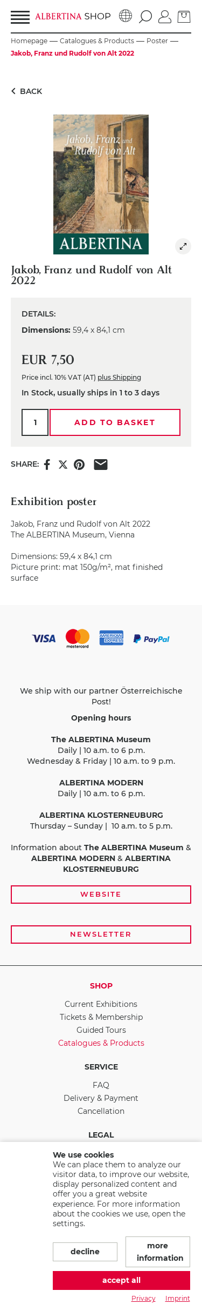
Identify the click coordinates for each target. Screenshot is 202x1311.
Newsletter (101, 934)
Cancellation (101, 1111)
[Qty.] (35, 422)
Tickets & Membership (101, 1017)
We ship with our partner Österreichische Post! (101, 696)
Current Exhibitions (101, 1004)
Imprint (177, 1298)
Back (24, 91)
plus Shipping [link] (119, 377)
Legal (101, 1135)
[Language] (126, 16)
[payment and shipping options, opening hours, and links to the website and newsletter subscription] (101, 785)
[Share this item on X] (63, 464)
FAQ (101, 1085)
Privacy (143, 1298)
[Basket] (184, 16)
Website (101, 894)
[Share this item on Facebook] (47, 464)
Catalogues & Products (101, 1043)
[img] (183, 246)
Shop (101, 986)
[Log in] (164, 16)
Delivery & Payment (101, 1098)
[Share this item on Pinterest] (79, 464)
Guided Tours (101, 1030)
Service (101, 1067)
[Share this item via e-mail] (100, 463)
